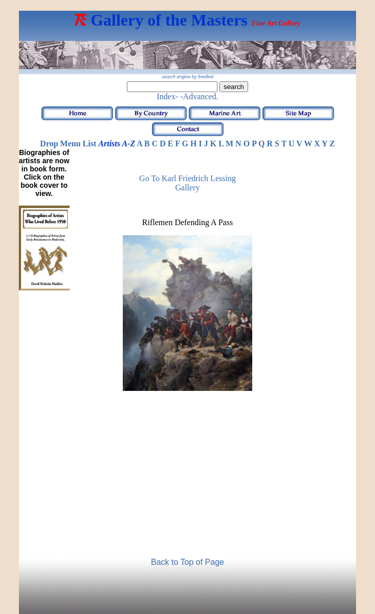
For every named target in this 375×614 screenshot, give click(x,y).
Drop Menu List (68, 143)
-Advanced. (199, 96)
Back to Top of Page (187, 562)
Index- (168, 96)
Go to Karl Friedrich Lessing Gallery (187, 183)
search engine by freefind (187, 76)
